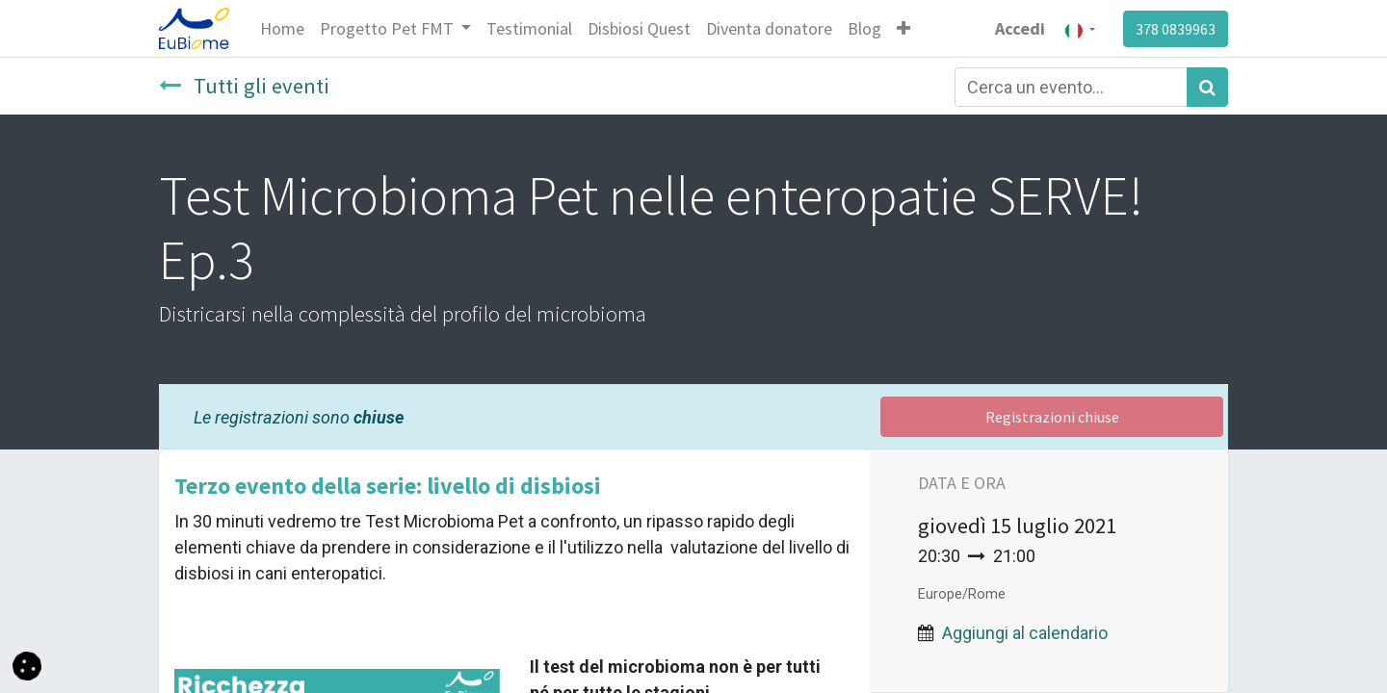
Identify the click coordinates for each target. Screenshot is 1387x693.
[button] (903, 28)
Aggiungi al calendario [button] (1025, 633)
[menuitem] (282, 28)
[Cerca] (1207, 87)
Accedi (1020, 28)
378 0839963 (1176, 28)
